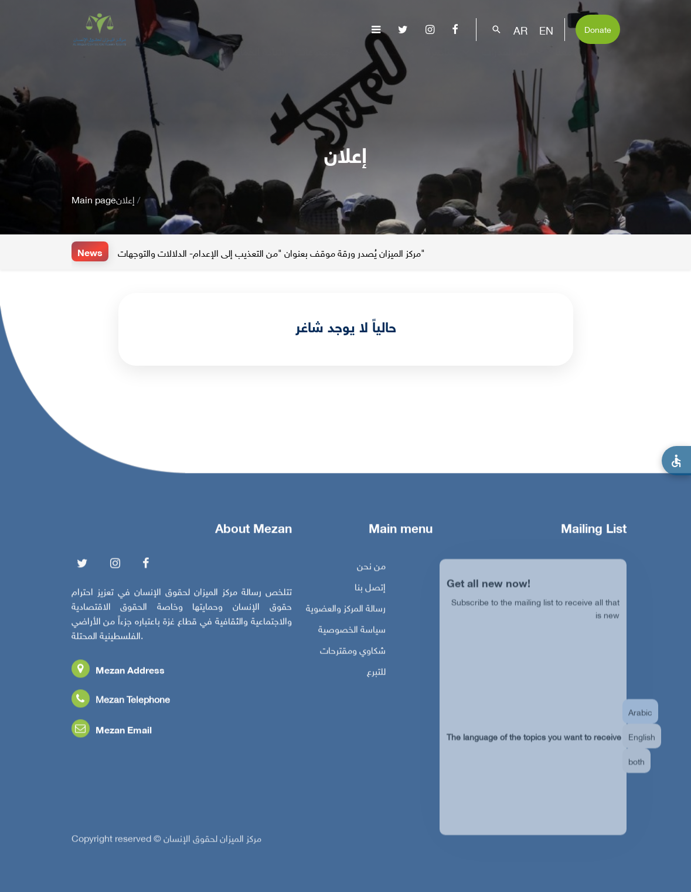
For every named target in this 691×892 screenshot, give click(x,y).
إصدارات (391, 61)
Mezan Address (118, 672)
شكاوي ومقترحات (353, 653)
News (90, 252)
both (636, 769)
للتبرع (376, 674)
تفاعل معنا (585, 61)
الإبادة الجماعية (256, 61)
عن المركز (189, 61)
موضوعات (326, 61)
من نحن (371, 568)
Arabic (640, 720)
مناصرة (449, 61)
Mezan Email (112, 732)
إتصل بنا (370, 589)
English (641, 745)
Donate (597, 28)
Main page (94, 198)
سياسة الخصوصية (352, 632)
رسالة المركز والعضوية (346, 610)
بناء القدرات (514, 61)
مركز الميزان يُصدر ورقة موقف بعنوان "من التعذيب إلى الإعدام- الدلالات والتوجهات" (271, 252)
